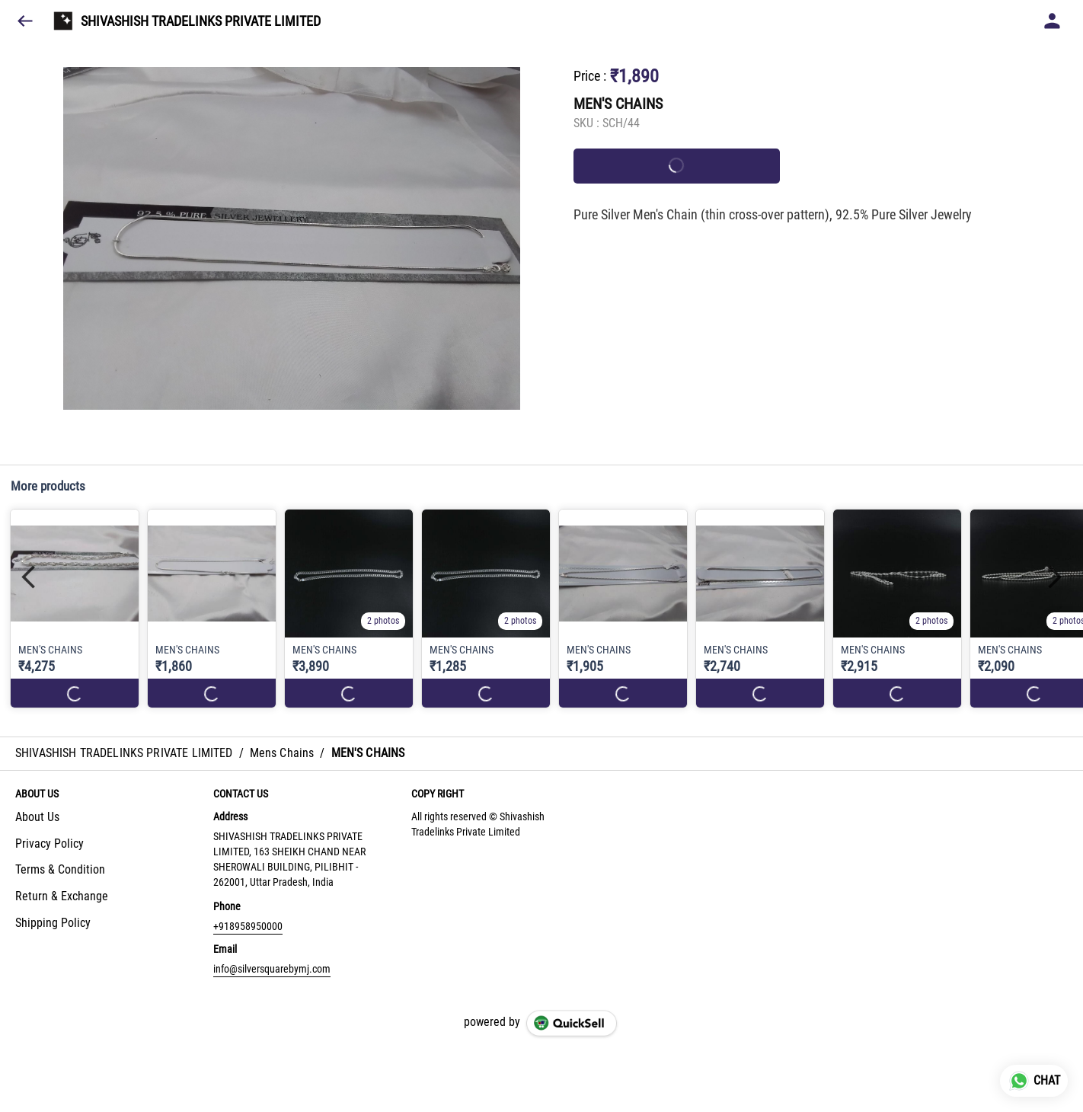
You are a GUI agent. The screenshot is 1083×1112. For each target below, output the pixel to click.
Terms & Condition (60, 869)
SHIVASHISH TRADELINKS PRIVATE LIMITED (201, 21)
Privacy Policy (49, 843)
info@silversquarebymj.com (272, 969)
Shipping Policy (53, 922)
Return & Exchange (61, 896)
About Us (37, 817)
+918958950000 (248, 926)
